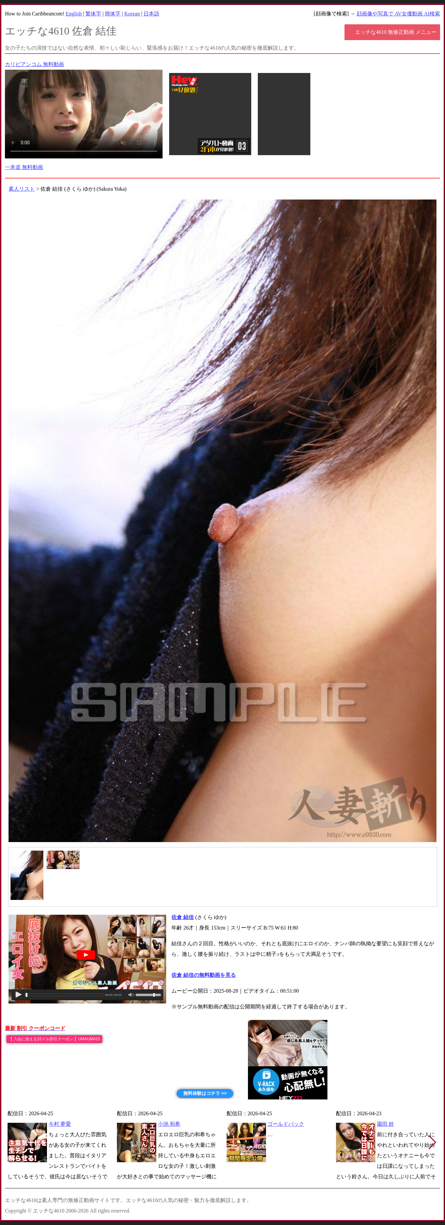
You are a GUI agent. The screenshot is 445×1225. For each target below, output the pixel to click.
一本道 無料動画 (24, 167)
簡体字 (113, 13)
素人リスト (22, 189)
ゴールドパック (285, 1124)
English (74, 13)
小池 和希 (169, 1124)
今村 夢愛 (60, 1124)
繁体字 (93, 13)
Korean (132, 13)
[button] (432, 1142)
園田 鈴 (385, 1124)
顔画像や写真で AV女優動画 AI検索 (398, 13)
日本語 (151, 13)
